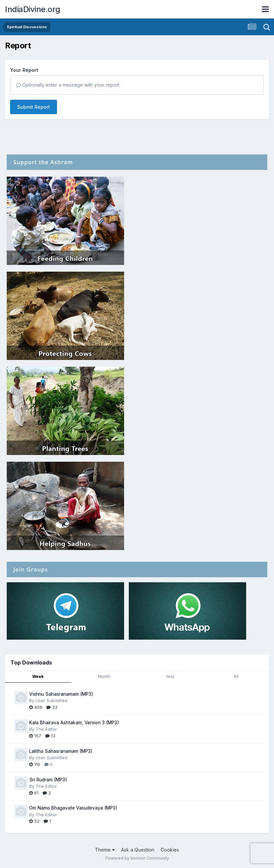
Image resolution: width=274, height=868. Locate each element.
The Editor (46, 729)
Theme (105, 850)
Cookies (170, 850)
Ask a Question (137, 850)
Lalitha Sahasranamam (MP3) (61, 751)
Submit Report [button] (33, 107)
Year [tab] (170, 676)
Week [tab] (38, 676)
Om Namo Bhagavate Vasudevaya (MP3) (73, 808)
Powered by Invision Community (137, 858)
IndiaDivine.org (32, 9)
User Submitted (51, 700)
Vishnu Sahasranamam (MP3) (61, 694)
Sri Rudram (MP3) (48, 779)
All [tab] (236, 676)
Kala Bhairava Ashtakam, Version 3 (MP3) (74, 722)
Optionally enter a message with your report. (68, 85)
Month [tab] (104, 676)
